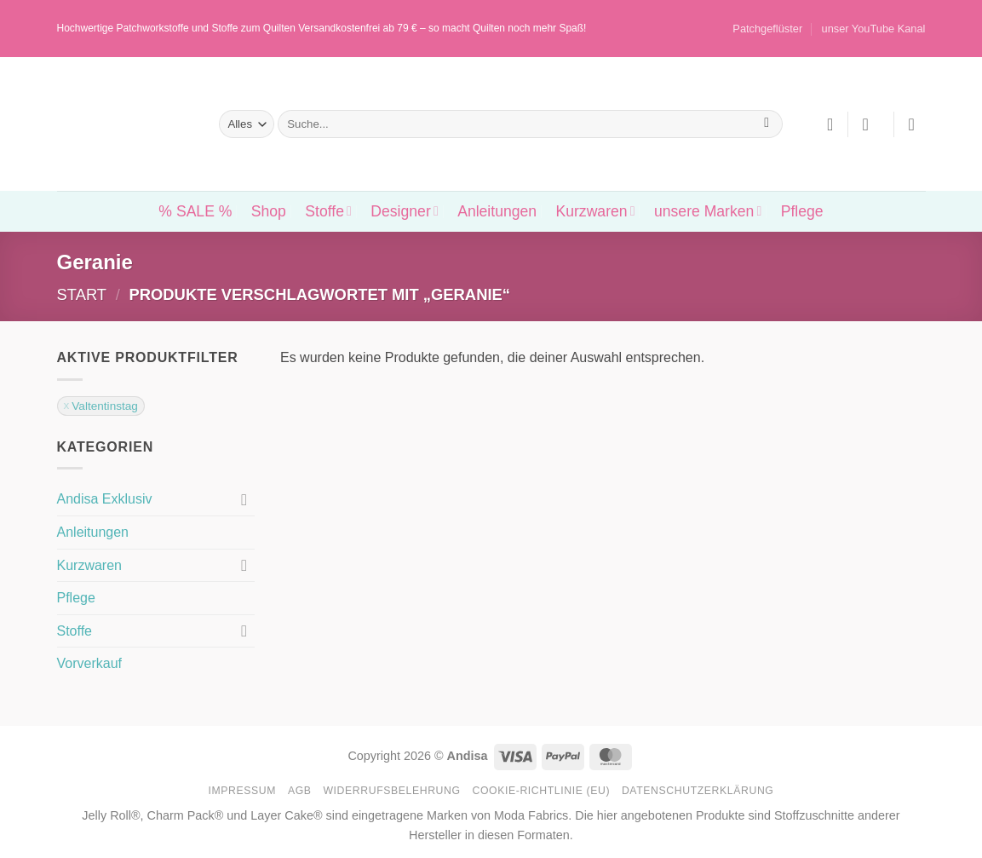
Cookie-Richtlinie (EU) (541, 791)
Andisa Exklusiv (104, 499)
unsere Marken (707, 211)
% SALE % (195, 211)
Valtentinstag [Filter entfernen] (105, 406)
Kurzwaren (595, 211)
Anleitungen (497, 211)
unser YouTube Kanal (874, 28)
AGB (300, 791)
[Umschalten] (244, 499)
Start (82, 294)
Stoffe (328, 211)
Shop (268, 211)
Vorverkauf (89, 663)
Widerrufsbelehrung (391, 791)
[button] (871, 124)
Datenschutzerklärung (698, 791)
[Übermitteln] (767, 124)
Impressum (243, 791)
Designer (404, 211)
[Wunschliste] (830, 124)
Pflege (802, 211)
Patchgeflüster (767, 28)
